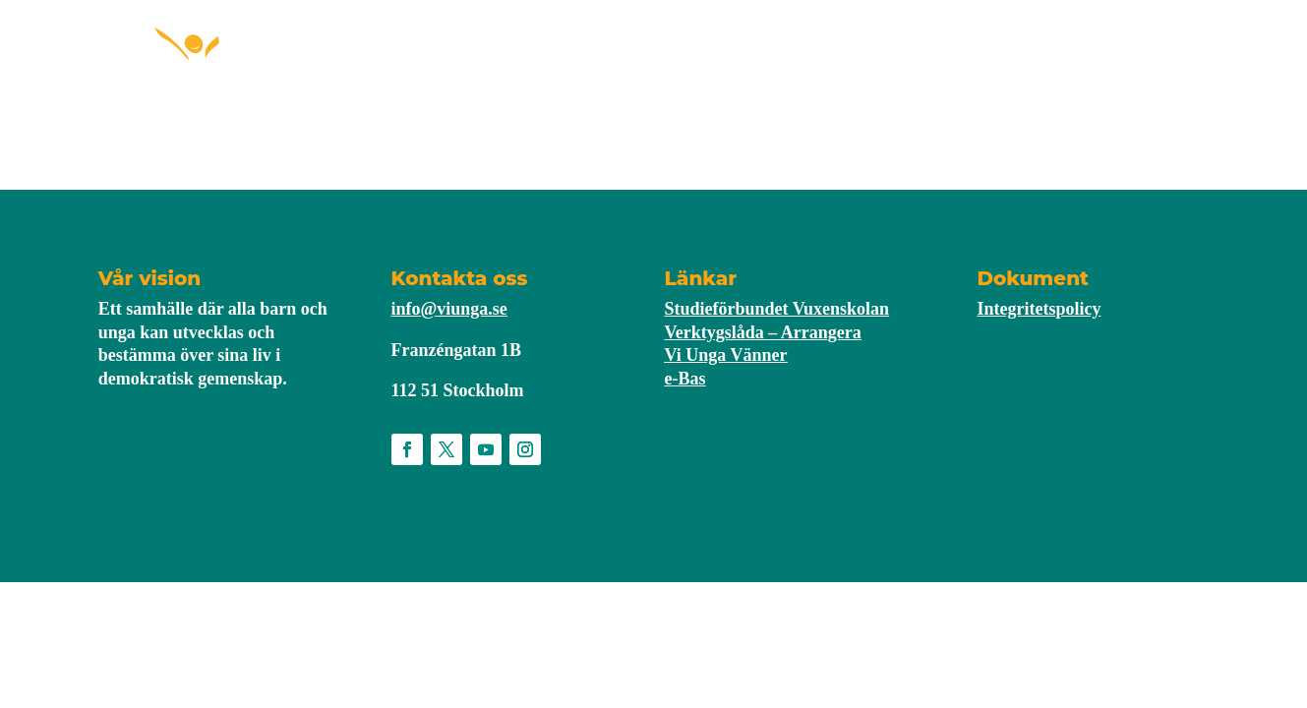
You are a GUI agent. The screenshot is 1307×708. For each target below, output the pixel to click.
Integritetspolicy (1038, 309)
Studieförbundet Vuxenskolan (777, 309)
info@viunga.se (449, 309)
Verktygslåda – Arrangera (763, 332)
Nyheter (814, 66)
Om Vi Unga (913, 66)
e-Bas (685, 378)
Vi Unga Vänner (726, 355)
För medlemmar (679, 66)
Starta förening (517, 66)
